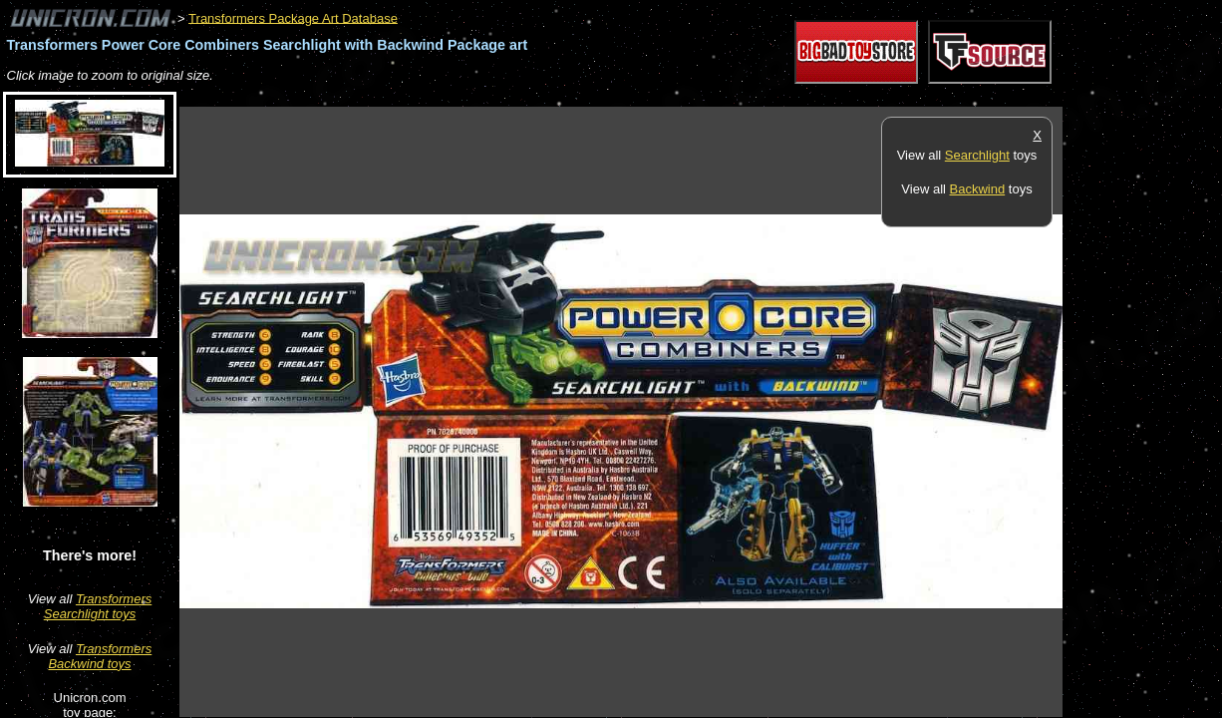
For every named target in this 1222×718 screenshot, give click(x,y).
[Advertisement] (542, 96)
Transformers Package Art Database (293, 17)
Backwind (978, 188)
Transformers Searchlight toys (98, 606)
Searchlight (977, 155)
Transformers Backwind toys (100, 656)
